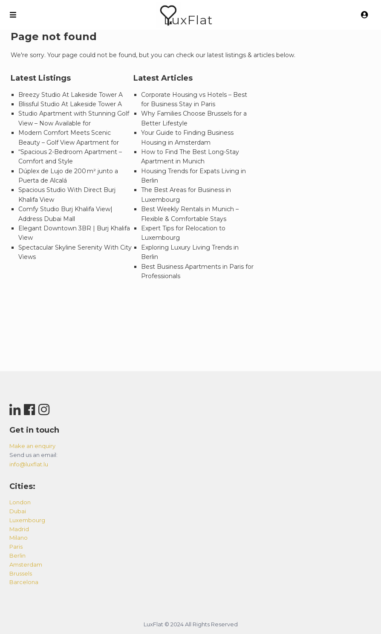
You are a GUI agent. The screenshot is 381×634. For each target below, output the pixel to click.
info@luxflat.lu (28, 464)
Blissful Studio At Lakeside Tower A (70, 104)
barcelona (23, 582)
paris (16, 546)
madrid (19, 529)
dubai (17, 511)
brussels (20, 573)
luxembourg (27, 520)
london (20, 502)
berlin (17, 555)
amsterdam (25, 564)
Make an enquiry (32, 445)
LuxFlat (188, 19)
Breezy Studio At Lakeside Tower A (70, 95)
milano (18, 537)
